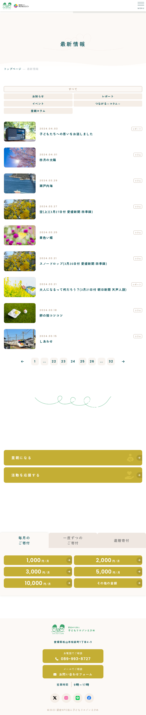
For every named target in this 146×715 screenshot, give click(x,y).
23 (63, 361)
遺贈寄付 (122, 540)
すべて (73, 89)
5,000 (108, 571)
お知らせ (38, 96)
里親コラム (38, 111)
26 (92, 361)
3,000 (38, 571)
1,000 (37, 560)
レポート (108, 96)
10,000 (38, 583)
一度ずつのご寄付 (73, 540)
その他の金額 (107, 583)
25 (82, 361)
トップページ (12, 69)
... (44, 361)
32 (111, 361)
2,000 (108, 560)
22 (54, 361)
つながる (108, 103)
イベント (38, 103)
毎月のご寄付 (24, 540)
